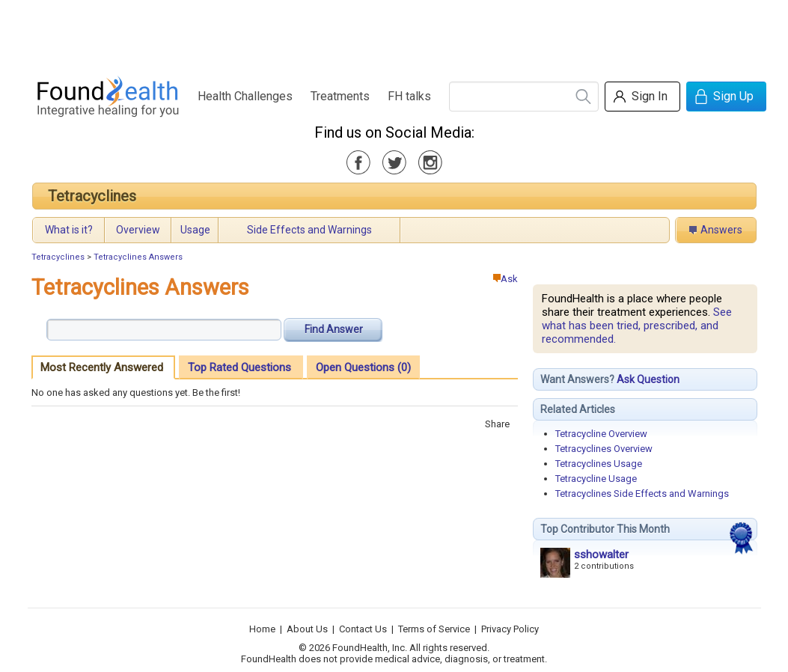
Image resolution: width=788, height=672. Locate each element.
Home (262, 629)
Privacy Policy (510, 629)
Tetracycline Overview (601, 433)
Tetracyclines (92, 196)
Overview (138, 230)
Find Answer (334, 329)
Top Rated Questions (239, 367)
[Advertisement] (393, 33)
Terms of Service (434, 629)
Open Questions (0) (363, 367)
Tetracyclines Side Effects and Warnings (642, 493)
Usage (195, 230)
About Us (307, 629)
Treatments (340, 96)
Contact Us (363, 629)
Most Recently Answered (101, 367)
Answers (721, 230)
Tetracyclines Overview (604, 448)
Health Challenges (245, 96)
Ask (505, 278)
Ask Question (648, 379)
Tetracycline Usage (596, 478)
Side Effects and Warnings (309, 230)
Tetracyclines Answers (138, 257)
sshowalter (601, 554)
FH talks (409, 96)
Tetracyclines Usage (598, 463)
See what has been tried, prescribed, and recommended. (637, 325)
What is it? (69, 230)
